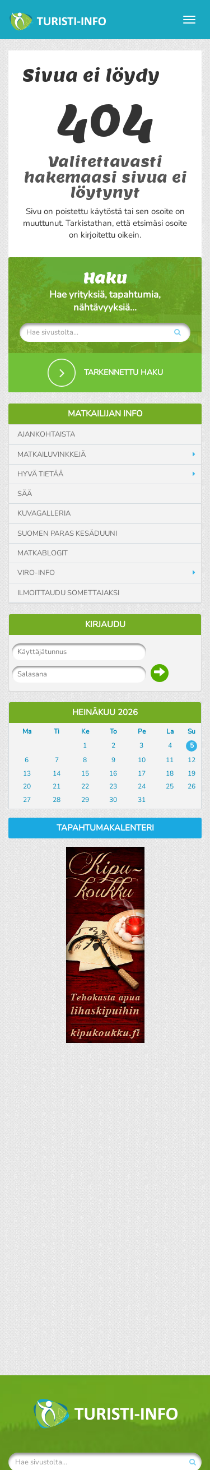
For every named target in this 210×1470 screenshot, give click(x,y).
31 (142, 799)
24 (142, 786)
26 (191, 786)
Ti (56, 731)
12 (191, 759)
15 (85, 773)
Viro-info (36, 573)
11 (170, 759)
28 (56, 799)
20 (27, 786)
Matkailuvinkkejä (51, 454)
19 (191, 773)
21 (56, 786)
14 (56, 773)
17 (142, 773)
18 (170, 773)
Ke (85, 731)
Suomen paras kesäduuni (67, 533)
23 (113, 786)
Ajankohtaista (46, 434)
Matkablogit (42, 553)
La (170, 731)
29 (85, 799)
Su (191, 731)
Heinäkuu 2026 (105, 712)
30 (113, 799)
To (113, 731)
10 (142, 759)
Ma (26, 731)
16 (113, 773)
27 (27, 799)
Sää (24, 494)
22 (85, 786)
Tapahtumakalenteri (105, 827)
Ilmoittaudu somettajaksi (68, 593)
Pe (142, 731)
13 (27, 773)
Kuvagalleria (44, 513)
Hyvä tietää (40, 474)
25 (170, 786)
